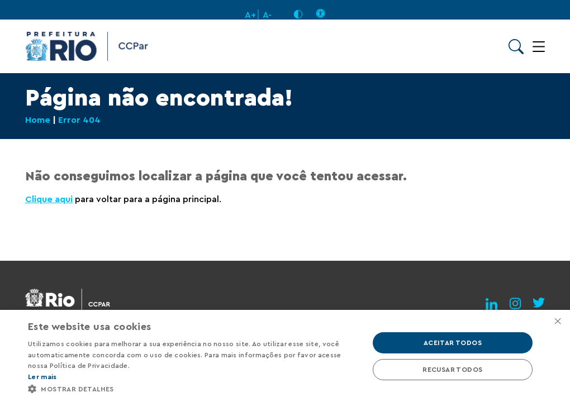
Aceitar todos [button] (453, 342)
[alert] (285, 356)
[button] (193, 388)
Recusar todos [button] (452, 369)
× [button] (557, 322)
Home (37, 120)
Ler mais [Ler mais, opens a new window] (42, 377)
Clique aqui (49, 199)
